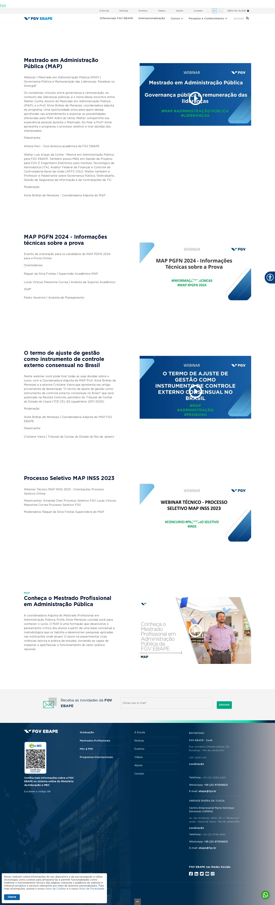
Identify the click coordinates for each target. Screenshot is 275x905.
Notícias (123, 11)
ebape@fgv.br (207, 791)
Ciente (12, 897)
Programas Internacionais (96, 757)
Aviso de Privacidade (91, 889)
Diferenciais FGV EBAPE (116, 18)
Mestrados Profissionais (95, 741)
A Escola (104, 11)
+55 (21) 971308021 (216, 785)
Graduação (87, 732)
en (220, 11)
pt (214, 11)
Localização (196, 764)
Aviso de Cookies (55, 889)
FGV (3, 5)
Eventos (143, 11)
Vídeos (162, 11)
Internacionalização (152, 18)
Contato (198, 11)
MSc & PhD (86, 749)
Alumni (179, 11)
